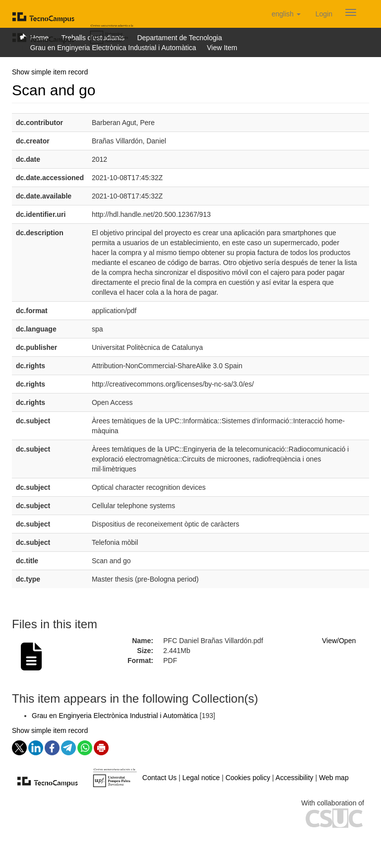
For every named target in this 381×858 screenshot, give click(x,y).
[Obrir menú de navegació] (351, 12)
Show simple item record (50, 72)
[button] (286, 14)
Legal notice (201, 778)
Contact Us (159, 778)
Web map (334, 778)
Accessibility (294, 778)
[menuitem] (324, 14)
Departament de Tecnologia (179, 38)
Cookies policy (247, 778)
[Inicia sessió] (324, 14)
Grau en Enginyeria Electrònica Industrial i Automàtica (113, 48)
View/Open (339, 641)
